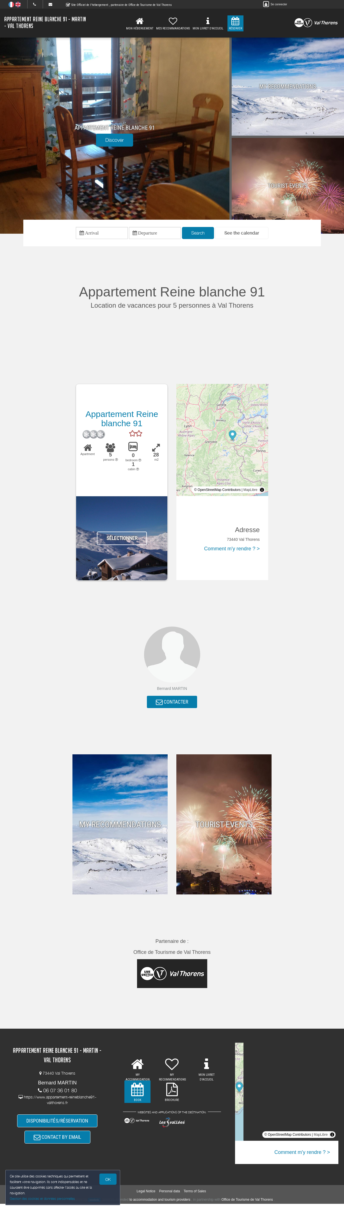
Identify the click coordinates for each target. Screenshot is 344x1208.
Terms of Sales (195, 1196)
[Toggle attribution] (262, 490)
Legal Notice (146, 1196)
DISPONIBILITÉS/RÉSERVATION (57, 1123)
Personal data (169, 1196)
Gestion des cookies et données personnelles (42, 1199)
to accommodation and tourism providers (159, 1204)
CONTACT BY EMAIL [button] (57, 1141)
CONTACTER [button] (172, 703)
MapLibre (250, 491)
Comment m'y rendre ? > (232, 549)
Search (198, 233)
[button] (241, 234)
